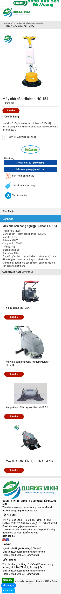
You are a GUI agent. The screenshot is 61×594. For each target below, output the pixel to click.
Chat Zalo (8, 590)
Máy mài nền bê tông (27, 532)
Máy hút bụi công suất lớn (37, 529)
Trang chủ (7, 24)
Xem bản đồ (8, 536)
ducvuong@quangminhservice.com (27, 526)
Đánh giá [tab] (8, 218)
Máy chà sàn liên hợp (13, 529)
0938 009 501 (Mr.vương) (30, 162)
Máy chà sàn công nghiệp (30, 24)
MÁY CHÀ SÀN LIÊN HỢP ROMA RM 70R (29, 461)
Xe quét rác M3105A (18, 307)
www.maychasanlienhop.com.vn (28, 507)
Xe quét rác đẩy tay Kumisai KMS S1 (27, 407)
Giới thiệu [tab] (8, 211)
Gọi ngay (7, 580)
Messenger (8, 585)
